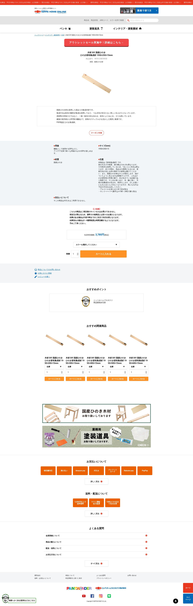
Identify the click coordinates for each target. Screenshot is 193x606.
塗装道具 (94, 28)
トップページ (38, 35)
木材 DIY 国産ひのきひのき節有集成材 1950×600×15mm (138, 360)
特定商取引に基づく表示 (73, 578)
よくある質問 (100, 575)
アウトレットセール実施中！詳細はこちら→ (96, 42)
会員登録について (53, 536)
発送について (69, 575)
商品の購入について (53, 542)
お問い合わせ (132, 575)
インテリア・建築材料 (52, 35)
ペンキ (63, 28)
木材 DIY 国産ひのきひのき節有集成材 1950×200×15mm (54, 360)
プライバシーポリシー (103, 578)
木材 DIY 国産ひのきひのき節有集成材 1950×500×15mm (117, 360)
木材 (62, 35)
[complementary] (96, 2)
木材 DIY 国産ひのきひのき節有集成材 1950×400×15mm (96, 360)
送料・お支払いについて (42, 578)
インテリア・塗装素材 (125, 28)
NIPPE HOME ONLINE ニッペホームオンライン (50, 12)
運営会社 (37, 575)
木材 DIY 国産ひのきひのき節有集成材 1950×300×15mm (75, 360)
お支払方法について (53, 555)
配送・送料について (53, 548)
